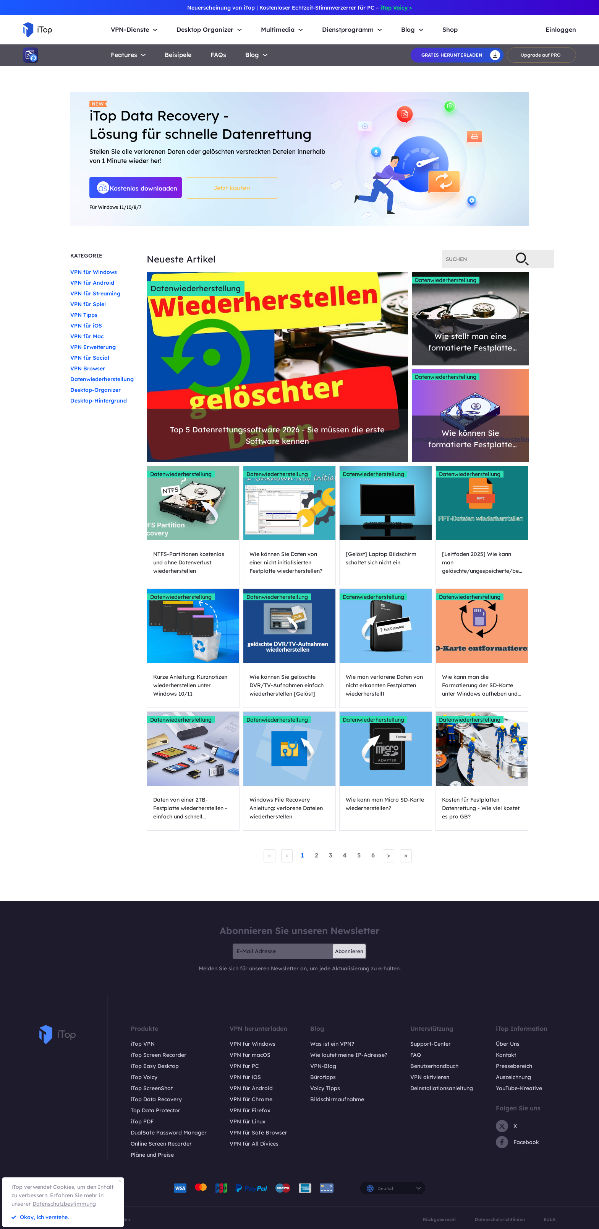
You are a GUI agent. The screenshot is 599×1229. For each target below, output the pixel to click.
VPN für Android (92, 282)
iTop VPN (143, 1043)
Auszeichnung (513, 1076)
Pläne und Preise (152, 1154)
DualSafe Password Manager (169, 1132)
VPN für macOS (250, 1054)
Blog (252, 55)
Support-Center (430, 1043)
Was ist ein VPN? (332, 1043)
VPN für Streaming (95, 293)
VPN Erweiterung (93, 347)
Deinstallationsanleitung (441, 1087)
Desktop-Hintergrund (98, 400)
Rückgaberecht (439, 1219)
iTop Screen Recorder (158, 1054)
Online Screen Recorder (161, 1143)
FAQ (415, 1054)
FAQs (218, 55)
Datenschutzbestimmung (64, 1203)
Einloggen (561, 29)
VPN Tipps (83, 314)
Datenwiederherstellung (102, 379)
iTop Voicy (144, 1076)
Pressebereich (514, 1065)
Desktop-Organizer (95, 389)
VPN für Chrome (251, 1098)
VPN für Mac (87, 336)
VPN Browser (87, 368)
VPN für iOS (86, 325)
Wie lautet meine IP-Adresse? (348, 1054)
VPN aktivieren (429, 1076)
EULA (549, 1219)
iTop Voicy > (396, 7)
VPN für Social (89, 357)
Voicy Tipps (325, 1087)
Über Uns (508, 1043)
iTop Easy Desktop (155, 1065)
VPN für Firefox (250, 1110)
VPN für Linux (248, 1121)
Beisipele (178, 55)
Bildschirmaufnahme (337, 1098)
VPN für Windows (93, 272)
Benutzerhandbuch (434, 1065)
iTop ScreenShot (152, 1087)
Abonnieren (349, 951)
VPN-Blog (323, 1065)
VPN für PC (244, 1065)
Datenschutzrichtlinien (500, 1219)
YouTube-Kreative (519, 1087)
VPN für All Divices (254, 1143)
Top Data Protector (155, 1110)
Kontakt (506, 1054)
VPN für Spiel (88, 304)
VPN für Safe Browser (258, 1132)
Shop (450, 29)
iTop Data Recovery (156, 1098)
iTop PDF (142, 1121)
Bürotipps (323, 1076)
